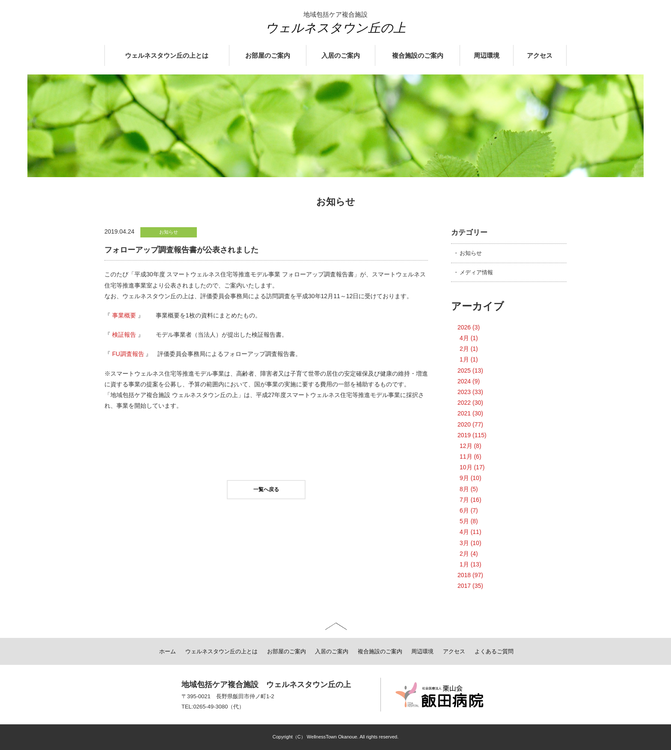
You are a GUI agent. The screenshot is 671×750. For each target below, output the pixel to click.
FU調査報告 (128, 353)
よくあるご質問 (494, 651)
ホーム (167, 651)
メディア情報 (476, 272)
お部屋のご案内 (267, 55)
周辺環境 (486, 55)
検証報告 (124, 334)
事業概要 (124, 315)
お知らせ (471, 253)
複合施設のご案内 (417, 55)
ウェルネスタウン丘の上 (335, 28)
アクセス (539, 55)
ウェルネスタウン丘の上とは (166, 55)
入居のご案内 (340, 55)
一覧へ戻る (266, 489)
